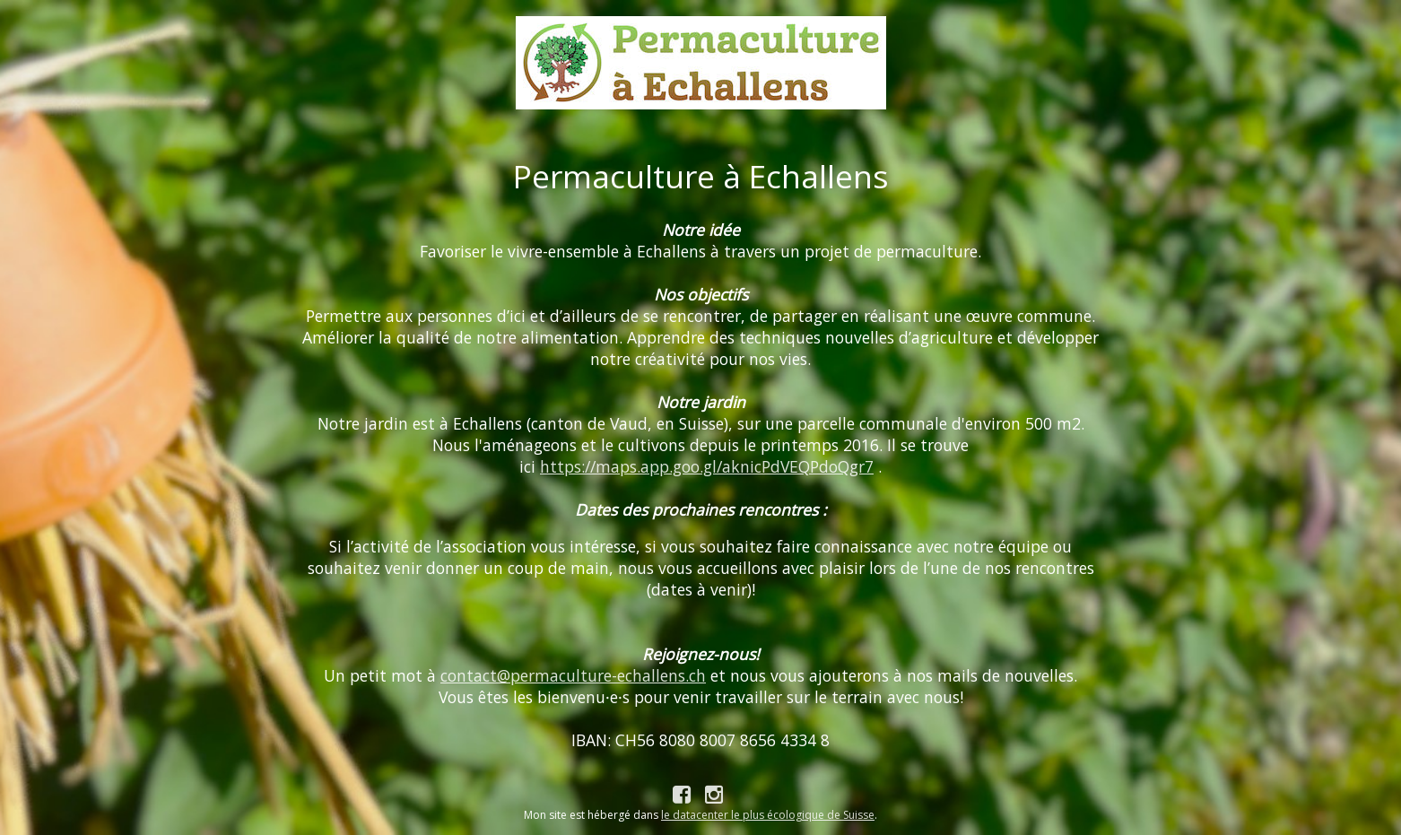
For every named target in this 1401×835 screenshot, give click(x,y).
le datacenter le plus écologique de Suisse (768, 814)
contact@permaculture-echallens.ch (573, 675)
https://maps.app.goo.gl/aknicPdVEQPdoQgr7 (707, 466)
